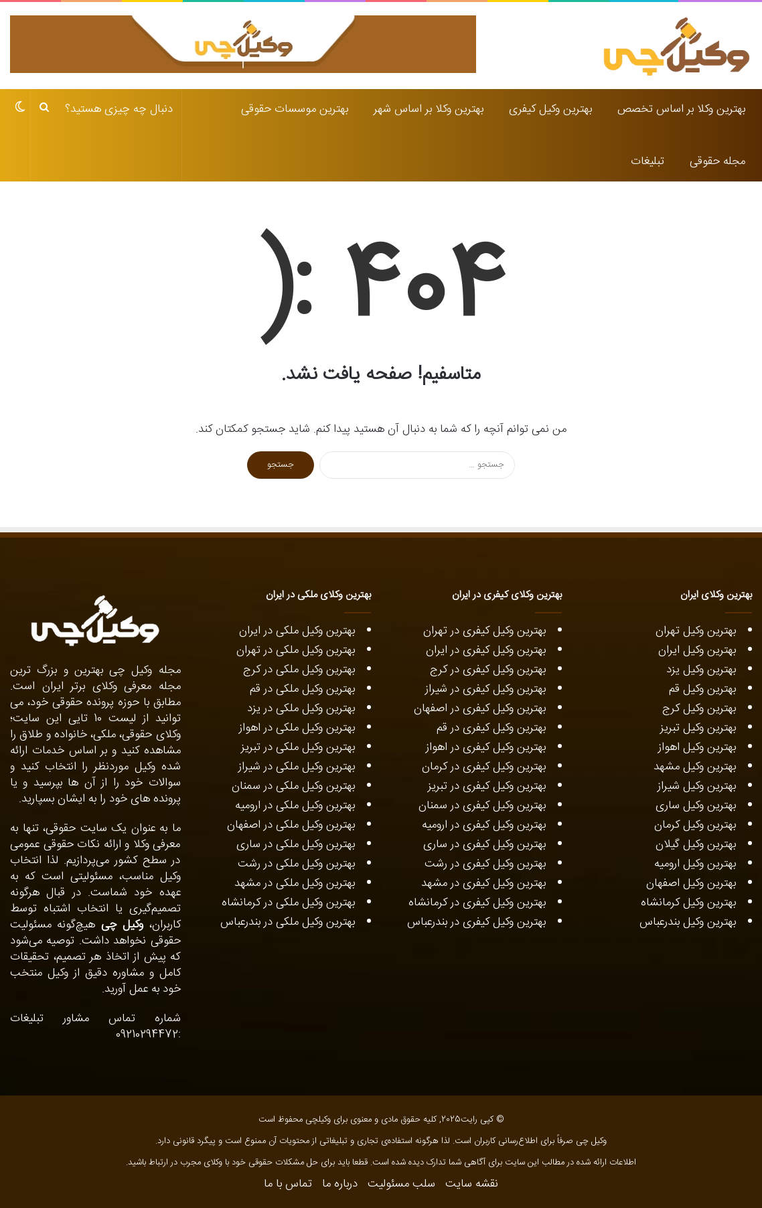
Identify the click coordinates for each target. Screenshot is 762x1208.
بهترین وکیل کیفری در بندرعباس (476, 922)
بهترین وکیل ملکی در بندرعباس (287, 922)
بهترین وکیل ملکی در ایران (297, 630)
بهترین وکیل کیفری (550, 109)
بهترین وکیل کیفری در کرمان (482, 766)
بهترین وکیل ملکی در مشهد (294, 883)
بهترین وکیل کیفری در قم (491, 728)
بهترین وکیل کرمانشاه (688, 902)
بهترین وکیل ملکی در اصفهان (291, 825)
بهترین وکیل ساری (696, 805)
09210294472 (147, 1034)
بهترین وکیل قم (702, 689)
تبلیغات (647, 161)
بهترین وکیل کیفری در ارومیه (484, 825)
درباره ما (340, 1184)
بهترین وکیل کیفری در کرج (488, 669)
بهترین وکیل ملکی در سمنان (293, 786)
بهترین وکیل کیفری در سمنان (482, 805)
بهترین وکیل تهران (696, 630)
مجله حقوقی (717, 161)
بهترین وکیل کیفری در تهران (484, 630)
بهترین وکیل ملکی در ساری (295, 844)
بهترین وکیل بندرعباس (687, 922)
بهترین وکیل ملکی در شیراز (296, 766)
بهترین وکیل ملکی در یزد (301, 708)
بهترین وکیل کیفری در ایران (486, 650)
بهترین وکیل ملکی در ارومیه (295, 805)
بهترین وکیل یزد (701, 669)
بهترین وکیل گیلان (696, 844)
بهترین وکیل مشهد (695, 766)
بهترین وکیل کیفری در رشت (485, 863)
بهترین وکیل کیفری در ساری (484, 844)
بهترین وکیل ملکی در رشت (296, 863)
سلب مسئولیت (401, 1184)
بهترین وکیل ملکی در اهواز (297, 728)
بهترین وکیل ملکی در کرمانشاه (288, 902)
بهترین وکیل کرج (699, 708)
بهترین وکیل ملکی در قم (302, 689)
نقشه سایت (471, 1184)
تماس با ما (288, 1184)
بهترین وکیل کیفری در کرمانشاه (477, 902)
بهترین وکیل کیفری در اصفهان (480, 708)
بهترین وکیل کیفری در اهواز (486, 747)
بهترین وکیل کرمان (695, 825)
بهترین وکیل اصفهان (691, 883)
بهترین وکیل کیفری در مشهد (483, 883)
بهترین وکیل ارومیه (695, 863)
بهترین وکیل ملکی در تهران (295, 650)
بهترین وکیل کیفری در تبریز (487, 786)
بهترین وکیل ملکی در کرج (299, 669)
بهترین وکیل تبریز (698, 728)
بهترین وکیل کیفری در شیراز (485, 689)
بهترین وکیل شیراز (697, 786)
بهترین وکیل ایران (697, 650)
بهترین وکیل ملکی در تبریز (298, 747)
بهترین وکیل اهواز (697, 747)
